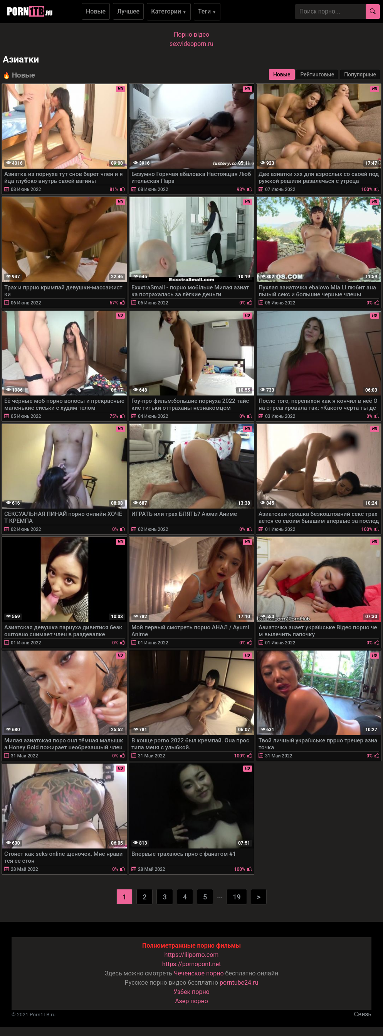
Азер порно (191, 1001)
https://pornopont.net (191, 964)
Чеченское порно (199, 973)
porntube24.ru (239, 982)
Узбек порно (191, 991)
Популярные (360, 74)
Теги (207, 11)
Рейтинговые (317, 74)
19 (236, 897)
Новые (96, 11)
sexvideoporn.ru (191, 43)
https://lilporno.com (192, 954)
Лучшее (128, 11)
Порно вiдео (191, 34)
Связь (362, 1014)
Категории (168, 11)
